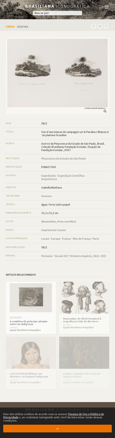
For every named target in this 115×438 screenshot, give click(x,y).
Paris (96, 238)
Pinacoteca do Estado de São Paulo (63, 158)
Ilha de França (82, 238)
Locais (45, 238)
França (66, 238)
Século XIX (61, 256)
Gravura (46, 196)
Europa (55, 238)
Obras (10, 26)
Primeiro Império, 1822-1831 (88, 256)
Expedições (48, 175)
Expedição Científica (71, 175)
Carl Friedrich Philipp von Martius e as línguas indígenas (29, 375)
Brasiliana (57, 6)
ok (57, 428)
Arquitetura (49, 179)
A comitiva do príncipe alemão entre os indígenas (29, 323)
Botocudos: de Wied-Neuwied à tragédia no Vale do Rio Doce (82, 320)
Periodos (47, 256)
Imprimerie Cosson (53, 230)
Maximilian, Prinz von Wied (58, 221)
